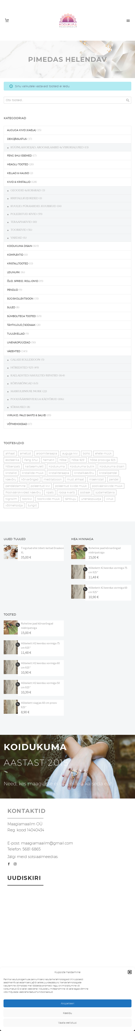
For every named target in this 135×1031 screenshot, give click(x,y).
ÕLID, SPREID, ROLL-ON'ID (22, 281)
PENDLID (12, 289)
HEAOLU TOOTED (17, 164)
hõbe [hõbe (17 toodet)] (62, 460)
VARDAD (16, 238)
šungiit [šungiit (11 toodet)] (32, 505)
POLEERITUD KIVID (24, 214)
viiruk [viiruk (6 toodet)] (109, 499)
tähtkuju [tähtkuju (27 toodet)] (70, 499)
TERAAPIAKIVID (21, 222)
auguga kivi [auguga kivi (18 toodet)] (70, 453)
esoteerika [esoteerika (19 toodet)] (12, 460)
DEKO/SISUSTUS (17, 139)
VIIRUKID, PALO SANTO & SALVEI (26, 415)
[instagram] (15, 864)
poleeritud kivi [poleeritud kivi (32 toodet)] (40, 486)
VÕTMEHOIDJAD (17, 424)
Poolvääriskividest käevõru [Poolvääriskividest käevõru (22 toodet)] (23, 492)
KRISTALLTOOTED (17, 263)
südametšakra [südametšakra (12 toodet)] (105, 492)
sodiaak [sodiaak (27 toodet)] (85, 492)
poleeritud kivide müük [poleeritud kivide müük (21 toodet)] (71, 486)
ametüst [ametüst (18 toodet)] (25, 453)
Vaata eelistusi (67, 1022)
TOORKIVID (19, 230)
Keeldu (67, 1013)
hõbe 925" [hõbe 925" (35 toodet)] (78, 460)
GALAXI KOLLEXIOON (25, 360)
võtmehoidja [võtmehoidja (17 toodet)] (14, 505)
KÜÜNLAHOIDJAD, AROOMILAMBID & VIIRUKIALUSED (47, 147)
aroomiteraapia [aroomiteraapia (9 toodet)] (46, 453)
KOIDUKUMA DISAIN (19, 246)
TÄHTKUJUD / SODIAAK (21, 325)
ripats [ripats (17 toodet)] (50, 492)
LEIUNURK (13, 272)
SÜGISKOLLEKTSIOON (20, 298)
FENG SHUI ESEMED (19, 155)
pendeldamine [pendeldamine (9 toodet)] (15, 486)
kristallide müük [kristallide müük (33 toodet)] (33, 473)
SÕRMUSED (18, 407)
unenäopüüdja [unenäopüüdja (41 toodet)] (91, 499)
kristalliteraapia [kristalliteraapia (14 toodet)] (59, 473)
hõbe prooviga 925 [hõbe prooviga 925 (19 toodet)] (102, 460)
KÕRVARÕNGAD (22, 383)
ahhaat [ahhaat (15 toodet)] (10, 453)
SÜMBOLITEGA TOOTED (21, 316)
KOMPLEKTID (15, 254)
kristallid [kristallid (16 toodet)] (11, 473)
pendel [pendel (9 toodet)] (113, 479)
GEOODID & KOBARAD (26, 190)
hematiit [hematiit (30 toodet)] (48, 460)
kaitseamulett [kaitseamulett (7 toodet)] (34, 466)
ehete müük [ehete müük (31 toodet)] (103, 453)
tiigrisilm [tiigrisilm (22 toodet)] (11, 499)
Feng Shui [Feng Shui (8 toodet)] (31, 460)
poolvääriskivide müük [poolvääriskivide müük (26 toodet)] (107, 486)
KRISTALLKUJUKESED (24, 198)
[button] (129, 972)
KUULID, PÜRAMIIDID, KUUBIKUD (33, 206)
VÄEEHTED (13, 351)
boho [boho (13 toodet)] (86, 453)
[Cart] (7, 20)
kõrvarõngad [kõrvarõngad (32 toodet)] (29, 479)
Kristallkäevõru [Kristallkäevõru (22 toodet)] (84, 473)
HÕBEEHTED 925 (22, 368)
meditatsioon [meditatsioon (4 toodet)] (53, 479)
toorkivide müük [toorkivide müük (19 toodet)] (48, 499)
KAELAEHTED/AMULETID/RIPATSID (34, 375)
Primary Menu (128, 21)
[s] (67, 100)
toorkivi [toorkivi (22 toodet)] (27, 499)
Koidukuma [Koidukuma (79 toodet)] (57, 466)
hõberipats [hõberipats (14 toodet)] (12, 466)
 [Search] (128, 100)
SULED (11, 307)
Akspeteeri (67, 1003)
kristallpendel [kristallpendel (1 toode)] (108, 473)
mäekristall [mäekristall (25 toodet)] (96, 479)
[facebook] (8, 864)
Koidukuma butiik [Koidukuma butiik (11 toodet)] (82, 466)
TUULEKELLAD (16, 333)
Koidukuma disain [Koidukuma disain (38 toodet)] (111, 466)
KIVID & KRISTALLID (18, 182)
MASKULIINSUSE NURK (26, 391)
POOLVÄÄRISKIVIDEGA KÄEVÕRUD (34, 399)
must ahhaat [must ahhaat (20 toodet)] (75, 479)
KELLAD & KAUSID (18, 173)
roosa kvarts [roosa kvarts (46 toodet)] (67, 492)
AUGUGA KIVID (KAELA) (21, 130)
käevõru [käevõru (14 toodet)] (10, 479)
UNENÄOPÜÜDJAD (18, 342)
